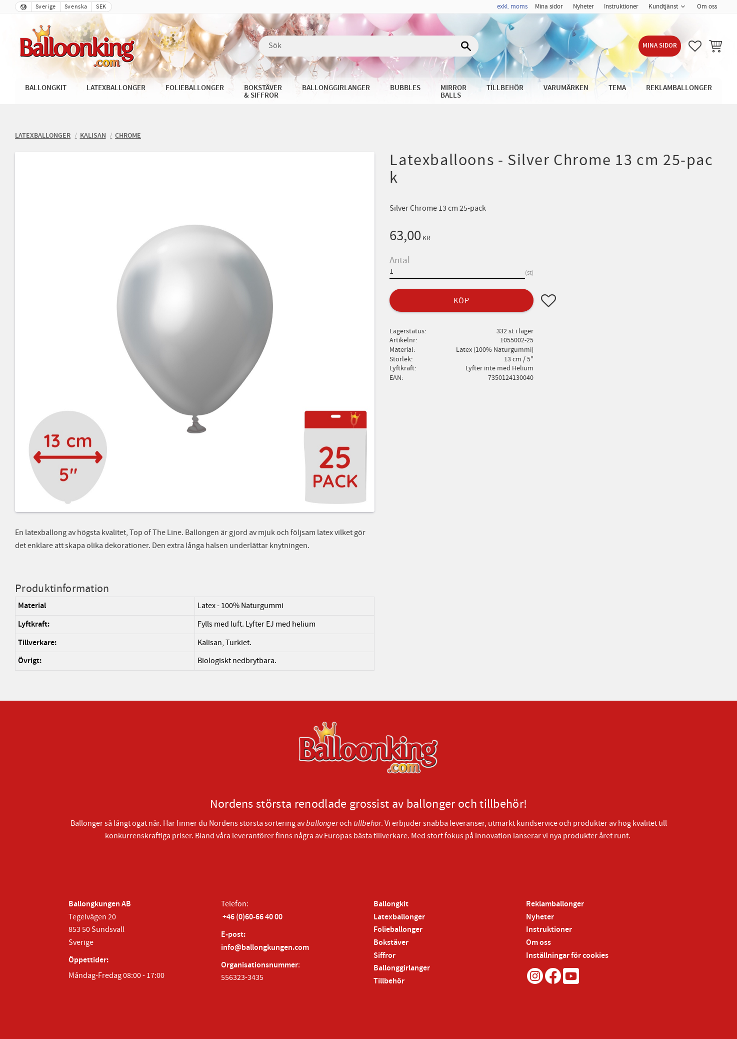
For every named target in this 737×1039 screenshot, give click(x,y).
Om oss (538, 942)
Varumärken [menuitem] (566, 88)
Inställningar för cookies (567, 955)
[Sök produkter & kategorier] (368, 46)
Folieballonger (398, 929)
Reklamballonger (555, 904)
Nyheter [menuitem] (583, 7)
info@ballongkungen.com (265, 947)
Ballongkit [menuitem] (45, 88)
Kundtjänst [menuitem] (663, 7)
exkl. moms (512, 7)
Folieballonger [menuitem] (195, 88)
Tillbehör (389, 981)
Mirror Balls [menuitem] (453, 91)
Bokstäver (391, 942)
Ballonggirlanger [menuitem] (336, 88)
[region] (194, 633)
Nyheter (540, 917)
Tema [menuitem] (617, 88)
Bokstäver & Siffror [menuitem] (263, 91)
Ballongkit (391, 904)
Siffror (385, 955)
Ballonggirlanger (402, 968)
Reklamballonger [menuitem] (679, 88)
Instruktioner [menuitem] (621, 7)
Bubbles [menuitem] (405, 88)
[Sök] (466, 46)
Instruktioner (549, 929)
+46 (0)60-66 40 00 (252, 917)
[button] (695, 46)
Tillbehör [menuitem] (505, 88)
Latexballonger (399, 917)
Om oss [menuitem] (707, 7)
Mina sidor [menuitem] (549, 7)
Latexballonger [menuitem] (116, 88)
